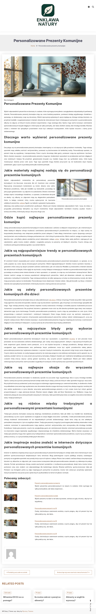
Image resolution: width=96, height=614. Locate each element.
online (57, 239)
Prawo (38, 596)
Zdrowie (7, 596)
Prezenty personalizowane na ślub (46, 496)
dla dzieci (52, 300)
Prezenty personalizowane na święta (47, 483)
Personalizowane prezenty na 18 (46, 508)
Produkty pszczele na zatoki (17, 572)
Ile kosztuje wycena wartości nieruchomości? (72, 572)
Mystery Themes (27, 611)
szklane (22, 203)
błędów (72, 339)
